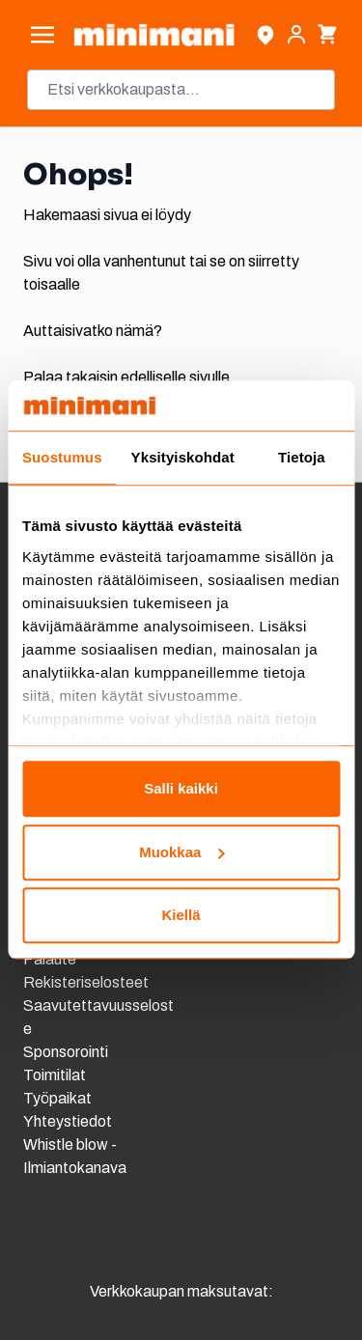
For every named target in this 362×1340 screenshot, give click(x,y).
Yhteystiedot (67, 1121)
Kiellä (180, 915)
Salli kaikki (181, 789)
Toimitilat (54, 1075)
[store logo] (154, 34)
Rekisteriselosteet (86, 982)
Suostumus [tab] (62, 458)
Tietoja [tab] (301, 458)
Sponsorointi (65, 1052)
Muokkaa (181, 852)
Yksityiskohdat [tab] (183, 458)
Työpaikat (57, 1098)
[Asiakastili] (296, 34)
